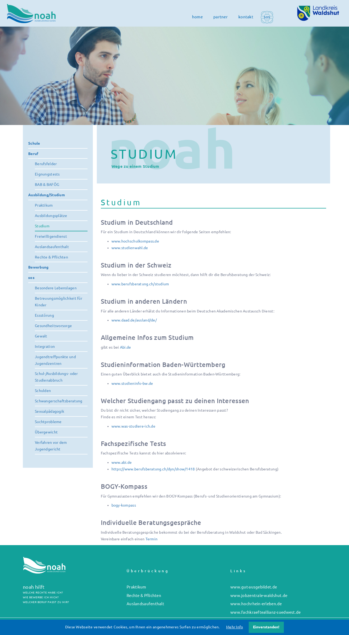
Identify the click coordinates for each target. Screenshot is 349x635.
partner (220, 17)
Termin (152, 539)
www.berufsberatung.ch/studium (140, 284)
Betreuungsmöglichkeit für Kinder (58, 301)
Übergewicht (46, 432)
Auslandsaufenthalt (52, 247)
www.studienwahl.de (129, 248)
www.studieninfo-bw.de (132, 383)
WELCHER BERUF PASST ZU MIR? (46, 602)
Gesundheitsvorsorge (53, 326)
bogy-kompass (123, 505)
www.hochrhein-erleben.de (256, 603)
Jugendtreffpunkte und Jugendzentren (55, 360)
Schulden (43, 390)
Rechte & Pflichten (51, 257)
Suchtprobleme (48, 422)
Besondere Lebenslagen (56, 288)
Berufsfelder (46, 164)
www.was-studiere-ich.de (133, 426)
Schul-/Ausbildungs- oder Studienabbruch (56, 376)
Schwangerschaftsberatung (58, 401)
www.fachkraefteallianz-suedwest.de (265, 612)
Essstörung (44, 315)
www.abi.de (121, 462)
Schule (34, 143)
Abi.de (125, 347)
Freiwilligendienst (51, 236)
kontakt (245, 17)
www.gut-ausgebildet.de (253, 587)
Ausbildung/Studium (46, 195)
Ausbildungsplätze (51, 216)
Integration (45, 346)
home (197, 17)
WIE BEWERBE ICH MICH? (41, 597)
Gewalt (41, 336)
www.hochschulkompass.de (135, 241)
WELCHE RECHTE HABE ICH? (43, 592)
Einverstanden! (266, 627)
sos (267, 17)
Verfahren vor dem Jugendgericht (51, 445)
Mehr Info (234, 627)
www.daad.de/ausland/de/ (134, 320)
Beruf (33, 154)
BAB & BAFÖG (47, 184)
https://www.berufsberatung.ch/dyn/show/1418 (153, 469)
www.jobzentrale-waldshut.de (259, 595)
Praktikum (44, 205)
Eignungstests (47, 174)
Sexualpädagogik (49, 411)
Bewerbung (38, 267)
